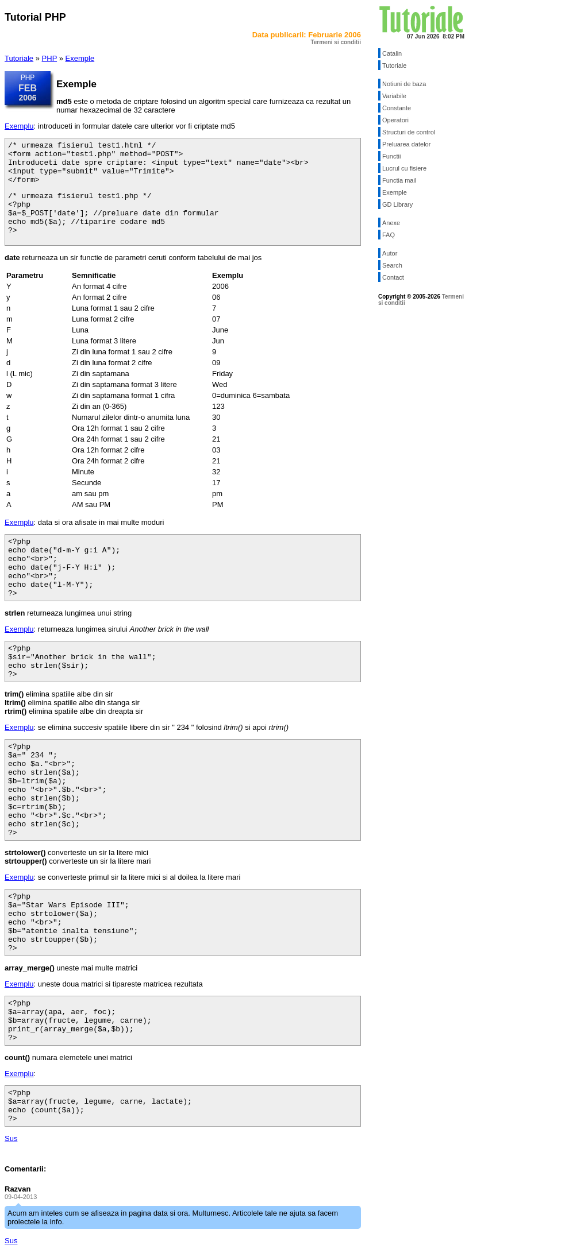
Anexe (391, 222)
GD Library (397, 204)
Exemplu (19, 126)
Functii (391, 156)
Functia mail (399, 180)
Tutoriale (19, 58)
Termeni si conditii (335, 42)
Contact (393, 277)
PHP (49, 58)
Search (392, 265)
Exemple (80, 58)
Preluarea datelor (406, 144)
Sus (11, 1138)
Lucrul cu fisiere (404, 168)
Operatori (395, 120)
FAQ (388, 234)
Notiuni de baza (404, 83)
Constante (396, 108)
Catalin (392, 53)
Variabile (394, 95)
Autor (389, 253)
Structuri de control (408, 132)
